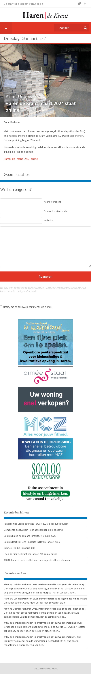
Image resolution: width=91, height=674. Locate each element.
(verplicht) (31, 201)
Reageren (45, 276)
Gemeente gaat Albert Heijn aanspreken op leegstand (33, 529)
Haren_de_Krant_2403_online (21, 159)
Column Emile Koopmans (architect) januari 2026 (30, 535)
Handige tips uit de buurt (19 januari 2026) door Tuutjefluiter (36, 523)
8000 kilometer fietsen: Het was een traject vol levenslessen (37, 560)
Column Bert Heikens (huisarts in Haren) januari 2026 (32, 541)
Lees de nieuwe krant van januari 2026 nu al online (30, 554)
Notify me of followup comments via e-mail (27, 307)
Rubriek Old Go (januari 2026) (19, 548)
